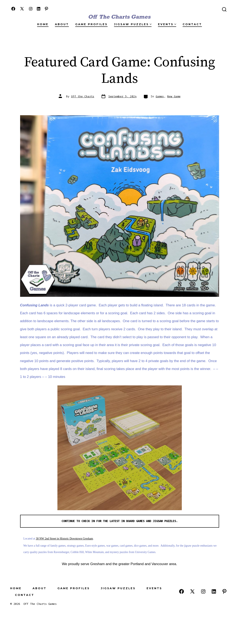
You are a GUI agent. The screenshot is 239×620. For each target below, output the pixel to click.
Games (160, 96)
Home (43, 24)
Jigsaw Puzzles (133, 24)
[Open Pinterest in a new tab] (46, 9)
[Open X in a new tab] (22, 9)
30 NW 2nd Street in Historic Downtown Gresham (64, 538)
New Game (174, 96)
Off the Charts (82, 96)
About (62, 24)
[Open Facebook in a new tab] (13, 9)
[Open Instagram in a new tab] (31, 9)
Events (167, 24)
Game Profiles (91, 24)
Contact (192, 24)
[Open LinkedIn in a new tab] (38, 9)
